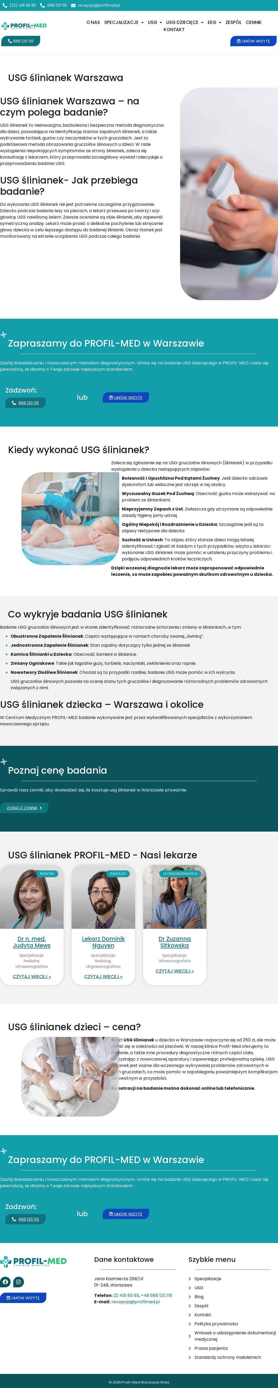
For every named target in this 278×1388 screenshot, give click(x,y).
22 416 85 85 (126, 1295)
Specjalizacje (124, 22)
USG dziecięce (185, 22)
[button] (124, 22)
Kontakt (174, 29)
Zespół (234, 22)
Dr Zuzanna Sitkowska (175, 942)
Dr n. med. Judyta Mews (32, 942)
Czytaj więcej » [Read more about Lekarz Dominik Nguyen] (103, 976)
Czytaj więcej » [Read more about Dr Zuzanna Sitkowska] (175, 971)
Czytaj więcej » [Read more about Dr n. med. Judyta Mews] (32, 976)
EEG (214, 22)
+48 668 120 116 (156, 1295)
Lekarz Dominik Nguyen (103, 942)
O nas (93, 22)
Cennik (254, 22)
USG (155, 22)
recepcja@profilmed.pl (135, 1302)
